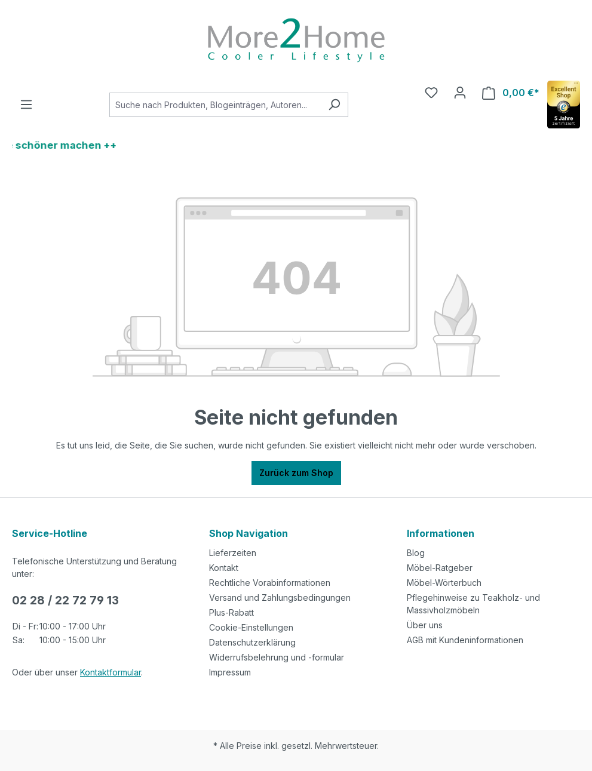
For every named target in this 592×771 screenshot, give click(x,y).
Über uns (425, 625)
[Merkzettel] (431, 93)
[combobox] (215, 105)
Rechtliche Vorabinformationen (269, 583)
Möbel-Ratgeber (440, 568)
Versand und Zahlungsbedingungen (280, 597)
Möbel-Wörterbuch (444, 583)
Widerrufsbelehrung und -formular (276, 657)
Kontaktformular (110, 672)
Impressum (230, 672)
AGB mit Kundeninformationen (465, 640)
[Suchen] (334, 105)
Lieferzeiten (232, 553)
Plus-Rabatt (231, 612)
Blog (416, 553)
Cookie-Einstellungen (251, 627)
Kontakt (223, 568)
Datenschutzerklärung (252, 642)
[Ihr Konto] (460, 93)
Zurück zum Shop (296, 473)
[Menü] (26, 104)
